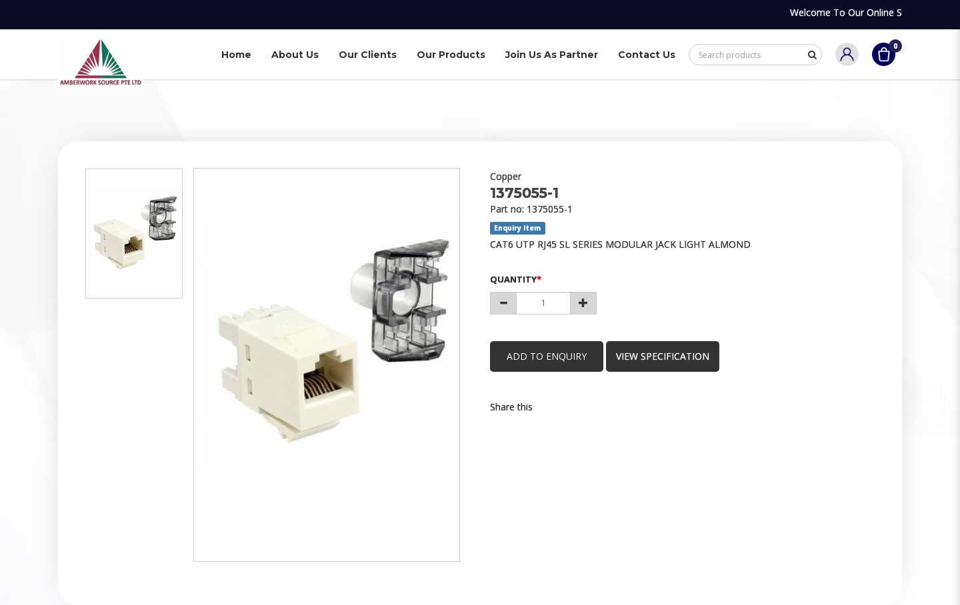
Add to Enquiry (547, 356)
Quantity (513, 279)
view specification (662, 356)
